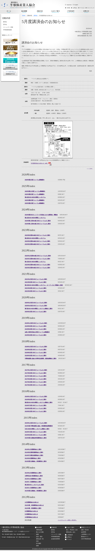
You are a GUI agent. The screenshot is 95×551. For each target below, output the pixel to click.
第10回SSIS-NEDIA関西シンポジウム (35, 238)
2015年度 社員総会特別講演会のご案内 (35, 438)
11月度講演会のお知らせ (32, 502)
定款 (37, 541)
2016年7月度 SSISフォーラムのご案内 (35, 405)
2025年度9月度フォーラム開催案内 (34, 194)
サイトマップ (90, 7)
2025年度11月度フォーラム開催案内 (35, 191)
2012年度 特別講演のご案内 (33, 508)
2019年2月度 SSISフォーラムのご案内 (35, 335)
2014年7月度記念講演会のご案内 (34, 455)
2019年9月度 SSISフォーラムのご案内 (35, 326)
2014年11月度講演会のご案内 (33, 449)
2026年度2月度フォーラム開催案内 (34, 179)
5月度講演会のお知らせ (31, 514)
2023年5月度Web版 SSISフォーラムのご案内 (37, 241)
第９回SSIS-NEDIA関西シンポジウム (35, 261)
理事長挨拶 (39, 530)
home (23, 15)
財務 (37, 545)
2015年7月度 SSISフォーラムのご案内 (35, 432)
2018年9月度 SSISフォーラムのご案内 (35, 349)
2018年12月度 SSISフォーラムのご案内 (36, 346)
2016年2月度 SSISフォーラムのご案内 (35, 411)
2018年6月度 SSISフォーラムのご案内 (35, 352)
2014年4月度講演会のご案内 (33, 458)
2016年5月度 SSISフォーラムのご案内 (35, 408)
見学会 (5, 24)
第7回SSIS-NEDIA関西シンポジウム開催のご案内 (38, 308)
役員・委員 (39, 536)
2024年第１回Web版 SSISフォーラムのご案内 (38, 223)
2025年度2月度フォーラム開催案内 (34, 203)
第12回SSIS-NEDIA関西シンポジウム (35, 197)
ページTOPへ (90, 168)
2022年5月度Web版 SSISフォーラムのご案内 (37, 264)
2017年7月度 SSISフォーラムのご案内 (35, 376)
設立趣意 (38, 543)
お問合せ (75, 7)
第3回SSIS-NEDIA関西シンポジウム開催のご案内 (38, 402)
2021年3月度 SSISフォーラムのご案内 (35, 291)
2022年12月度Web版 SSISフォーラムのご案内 (38, 255)
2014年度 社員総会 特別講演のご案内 (35, 461)
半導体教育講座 (7, 30)
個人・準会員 (72, 530)
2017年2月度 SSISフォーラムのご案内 (35, 382)
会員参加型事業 (55, 539)
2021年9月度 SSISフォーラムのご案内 (35, 282)
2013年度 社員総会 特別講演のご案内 (35, 490)
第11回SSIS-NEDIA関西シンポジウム (35, 217)
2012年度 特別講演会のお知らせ (34, 505)
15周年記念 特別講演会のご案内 (34, 476)
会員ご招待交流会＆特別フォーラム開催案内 (37, 332)
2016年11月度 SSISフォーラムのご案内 (36, 396)
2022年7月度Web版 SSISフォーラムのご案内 (37, 258)
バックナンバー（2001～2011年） (67, 520)
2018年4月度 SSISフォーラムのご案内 (35, 355)
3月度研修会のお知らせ (31, 517)
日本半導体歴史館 (86, 539)
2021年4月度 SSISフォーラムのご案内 (35, 288)
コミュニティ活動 (8, 27)
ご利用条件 (70, 534)
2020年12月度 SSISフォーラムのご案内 (36, 302)
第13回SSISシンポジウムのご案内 (34, 484)
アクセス (82, 7)
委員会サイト (84, 536)
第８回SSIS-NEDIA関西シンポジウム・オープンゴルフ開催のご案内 (44, 285)
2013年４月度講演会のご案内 (33, 487)
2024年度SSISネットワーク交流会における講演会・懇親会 (41, 214)
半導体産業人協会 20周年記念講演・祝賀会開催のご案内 (40, 358)
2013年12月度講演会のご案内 (33, 473)
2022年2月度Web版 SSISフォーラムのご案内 (37, 267)
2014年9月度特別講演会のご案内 (34, 452)
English (76, 4)
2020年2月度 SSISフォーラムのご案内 (35, 311)
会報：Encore (85, 530)
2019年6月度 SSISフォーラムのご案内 (35, 329)
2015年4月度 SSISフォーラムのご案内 (35, 435)
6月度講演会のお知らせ (31, 511)
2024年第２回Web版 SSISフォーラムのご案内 (38, 220)
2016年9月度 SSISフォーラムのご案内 (35, 399)
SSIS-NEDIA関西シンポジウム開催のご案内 (37, 429)
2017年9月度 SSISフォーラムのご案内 (35, 373)
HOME (68, 7)
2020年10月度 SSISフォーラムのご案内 (36, 305)
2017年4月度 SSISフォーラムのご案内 (35, 379)
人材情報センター (86, 534)
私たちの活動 (40, 532)
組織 (37, 534)
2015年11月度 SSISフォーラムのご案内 (36, 423)
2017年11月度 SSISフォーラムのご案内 (36, 370)
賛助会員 (70, 532)
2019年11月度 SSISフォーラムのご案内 (36, 323)
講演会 (35, 15)
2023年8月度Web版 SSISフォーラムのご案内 (37, 235)
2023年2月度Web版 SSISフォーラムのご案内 (37, 244)
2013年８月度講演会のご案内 (33, 478)
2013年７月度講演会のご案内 (33, 481)
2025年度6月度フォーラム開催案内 (34, 200)
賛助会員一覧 (40, 539)
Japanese (69, 4)
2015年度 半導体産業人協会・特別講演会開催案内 (39, 426)
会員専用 (83, 532)
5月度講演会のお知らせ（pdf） (41, 163)
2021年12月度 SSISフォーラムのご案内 (36, 279)
